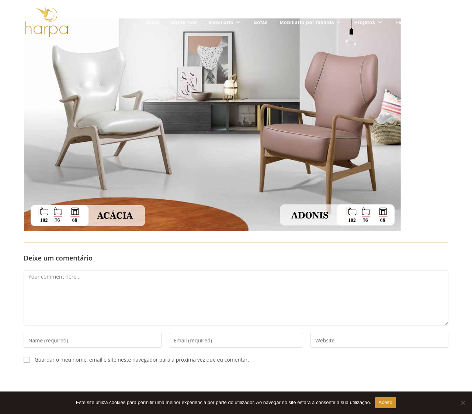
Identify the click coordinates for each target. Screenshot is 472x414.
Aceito (386, 402)
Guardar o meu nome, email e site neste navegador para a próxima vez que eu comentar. (142, 359)
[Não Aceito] (462, 402)
